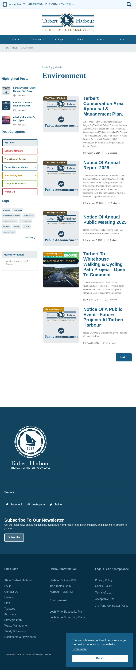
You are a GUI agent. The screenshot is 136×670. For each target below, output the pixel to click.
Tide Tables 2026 (60, 585)
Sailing (16, 226)
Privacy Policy (103, 580)
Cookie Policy (103, 585)
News (80, 39)
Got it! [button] (99, 658)
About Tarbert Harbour (18, 580)
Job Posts (18, 210)
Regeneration (8, 232)
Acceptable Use (105, 599)
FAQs (7, 585)
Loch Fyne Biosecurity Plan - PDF (67, 619)
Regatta (6, 226)
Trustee (6, 210)
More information (14, 254)
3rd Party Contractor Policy (111, 605)
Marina (16, 39)
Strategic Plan (13, 620)
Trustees (9, 608)
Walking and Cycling (11, 215)
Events (26, 226)
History (8, 597)
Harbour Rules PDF (62, 591)
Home (7, 48)
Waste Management (16, 625)
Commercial (37, 39)
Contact (101, 39)
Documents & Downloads (20, 636)
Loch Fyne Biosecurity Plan (66, 611)
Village (59, 39)
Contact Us (11, 264)
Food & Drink (26, 221)
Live (122, 39)
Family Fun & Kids (9, 221)
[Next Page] (124, 357)
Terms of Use (103, 592)
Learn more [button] (79, 649)
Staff (7, 603)
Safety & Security (15, 631)
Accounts (10, 614)
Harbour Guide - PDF (63, 580)
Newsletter (28, 215)
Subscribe (14, 537)
